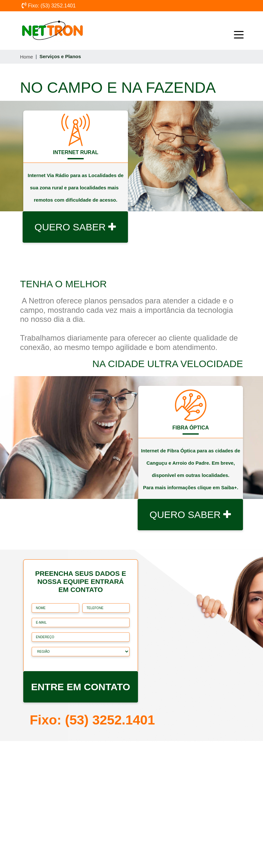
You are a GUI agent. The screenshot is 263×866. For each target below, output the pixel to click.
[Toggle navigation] (234, 30)
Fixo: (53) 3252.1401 (49, 5)
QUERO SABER (75, 227)
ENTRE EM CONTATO (80, 686)
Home (26, 56)
